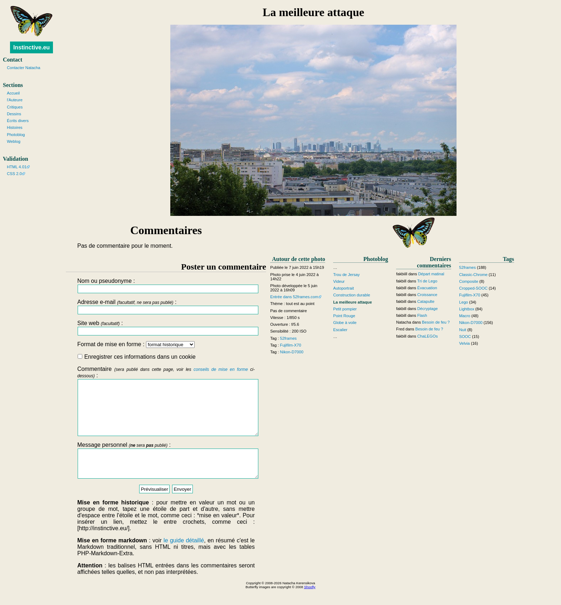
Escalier (340, 330)
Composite (468, 281)
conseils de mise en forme (221, 369)
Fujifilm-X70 (290, 345)
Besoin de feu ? (436, 322)
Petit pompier (345, 309)
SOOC (465, 336)
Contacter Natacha (23, 68)
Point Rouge (344, 316)
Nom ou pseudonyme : (166, 285)
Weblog (13, 141)
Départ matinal (431, 274)
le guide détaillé (184, 556)
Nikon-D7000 (291, 352)
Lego (463, 302)
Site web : (166, 327)
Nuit (462, 330)
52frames (288, 338)
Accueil (13, 93)
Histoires (15, 127)
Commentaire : (166, 406)
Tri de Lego (427, 281)
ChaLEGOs (427, 336)
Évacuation (427, 288)
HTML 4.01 (16, 167)
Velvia (464, 343)
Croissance (427, 294)
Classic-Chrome (473, 274)
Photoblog (16, 134)
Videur (339, 281)
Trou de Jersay (346, 274)
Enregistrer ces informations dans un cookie (137, 357)
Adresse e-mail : (166, 306)
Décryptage (427, 308)
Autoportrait (343, 288)
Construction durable (351, 295)
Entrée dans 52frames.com (294, 297)
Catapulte (425, 301)
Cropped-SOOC (473, 288)
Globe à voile (344, 322)
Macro (464, 316)
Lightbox (466, 309)
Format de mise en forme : (136, 344)
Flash (422, 315)
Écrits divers (18, 120)
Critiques (15, 107)
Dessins (14, 114)
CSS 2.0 (14, 173)
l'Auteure (15, 100)
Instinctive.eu (31, 47)
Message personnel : (166, 473)
